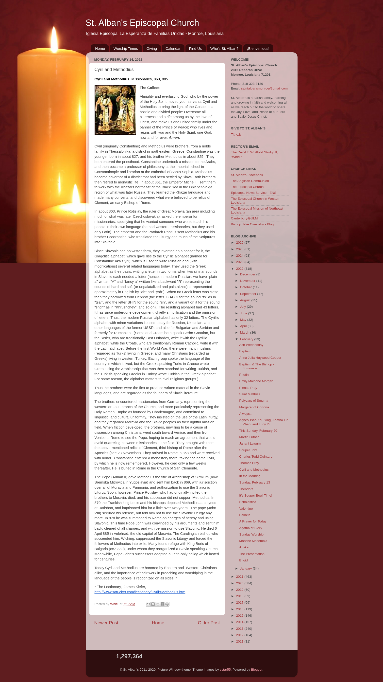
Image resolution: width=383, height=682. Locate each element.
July (243, 306)
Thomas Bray (249, 463)
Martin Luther (249, 437)
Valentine (246, 508)
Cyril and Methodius (253, 469)
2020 (240, 583)
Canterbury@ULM (244, 218)
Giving (152, 48)
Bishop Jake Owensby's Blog (252, 224)
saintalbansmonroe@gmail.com (264, 88)
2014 (240, 622)
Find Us (195, 48)
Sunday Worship (251, 534)
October (246, 287)
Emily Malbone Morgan (256, 381)
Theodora (246, 489)
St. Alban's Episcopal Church (142, 23)
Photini (244, 375)
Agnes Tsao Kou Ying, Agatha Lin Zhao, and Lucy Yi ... (263, 422)
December (248, 274)
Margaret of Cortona (254, 407)
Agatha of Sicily (250, 528)
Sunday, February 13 (254, 482)
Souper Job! (248, 450)
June (244, 313)
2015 (240, 615)
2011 (240, 641)
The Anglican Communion (250, 181)
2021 (240, 576)
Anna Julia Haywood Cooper (260, 357)
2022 (240, 268)
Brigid (243, 560)
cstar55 (225, 669)
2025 (240, 249)
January (246, 568)
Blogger (256, 669)
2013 (240, 628)
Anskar (244, 547)
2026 (240, 242)
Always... (245, 413)
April (244, 326)
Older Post (209, 622)
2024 (240, 255)
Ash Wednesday (251, 345)
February (247, 339)
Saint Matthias (249, 394)
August (245, 300)
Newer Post (106, 622)
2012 (240, 635)
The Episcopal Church (247, 187)
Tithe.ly (236, 134)
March (245, 332)
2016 (240, 609)
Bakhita (244, 515)
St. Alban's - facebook (247, 175)
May (243, 320)
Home (100, 48)
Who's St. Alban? (224, 48)
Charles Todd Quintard (255, 456)
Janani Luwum (250, 443)
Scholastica (247, 502)
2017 (240, 602)
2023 (240, 262)
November (248, 281)
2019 (240, 590)
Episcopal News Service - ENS (254, 193)
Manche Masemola (253, 541)
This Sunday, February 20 (258, 430)
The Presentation (252, 554)
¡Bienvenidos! (258, 48)
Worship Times (126, 48)
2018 (240, 596)
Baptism (245, 351)
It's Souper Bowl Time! (255, 495)
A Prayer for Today (252, 521)
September (248, 294)
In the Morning (249, 476)
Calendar (173, 48)
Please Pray (248, 388)
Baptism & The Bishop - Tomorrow (256, 366)
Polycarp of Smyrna (253, 400)
